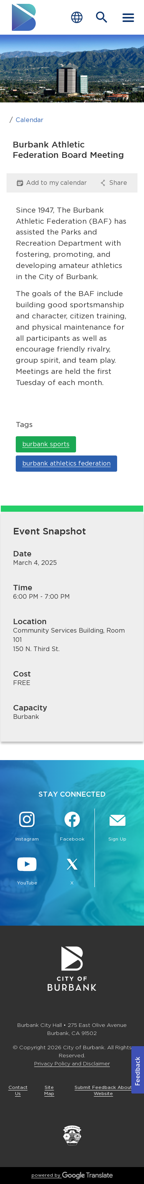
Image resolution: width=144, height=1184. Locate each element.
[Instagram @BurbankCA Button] (27, 827)
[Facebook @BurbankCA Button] (72, 827)
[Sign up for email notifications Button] (117, 827)
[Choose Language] (76, 17)
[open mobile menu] (128, 17)
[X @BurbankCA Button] (72, 871)
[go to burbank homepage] (24, 17)
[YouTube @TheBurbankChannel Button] (27, 871)
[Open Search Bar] (101, 17)
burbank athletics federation (66, 463)
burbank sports (46, 444)
